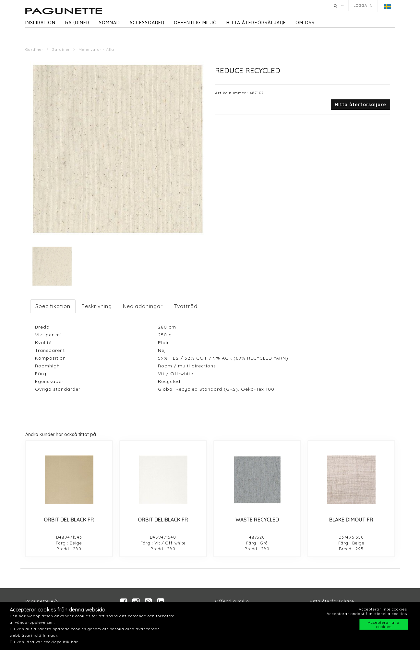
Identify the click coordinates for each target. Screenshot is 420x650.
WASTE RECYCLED (257, 519)
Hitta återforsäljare (332, 601)
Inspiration (40, 23)
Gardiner (77, 23)
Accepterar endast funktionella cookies (367, 613)
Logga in (363, 5)
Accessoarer (146, 23)
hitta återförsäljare (256, 23)
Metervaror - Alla (96, 49)
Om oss (305, 23)
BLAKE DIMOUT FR (351, 519)
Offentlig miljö (195, 23)
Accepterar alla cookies (384, 624)
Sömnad (109, 23)
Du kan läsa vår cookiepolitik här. (44, 641)
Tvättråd (186, 306)
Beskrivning (96, 306)
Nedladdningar (143, 306)
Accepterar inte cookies (383, 609)
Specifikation (52, 306)
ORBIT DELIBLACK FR (69, 519)
